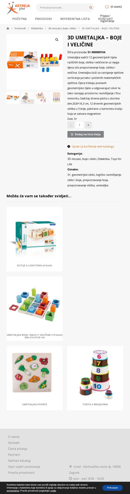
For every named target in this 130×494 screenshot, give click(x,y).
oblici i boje (74, 184)
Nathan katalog (19, 464)
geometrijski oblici (83, 178)
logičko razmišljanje (108, 178)
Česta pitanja (17, 452)
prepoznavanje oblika (81, 189)
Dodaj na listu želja (88, 138)
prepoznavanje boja (95, 184)
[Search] (90, 7)
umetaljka (102, 189)
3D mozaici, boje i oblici (81, 162)
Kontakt (14, 446)
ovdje (52, 490)
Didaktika (103, 162)
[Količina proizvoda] (79, 128)
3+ (69, 178)
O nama (13, 440)
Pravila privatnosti (21, 476)
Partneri (14, 458)
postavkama (13, 490)
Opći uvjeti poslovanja (24, 470)
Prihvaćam (112, 487)
